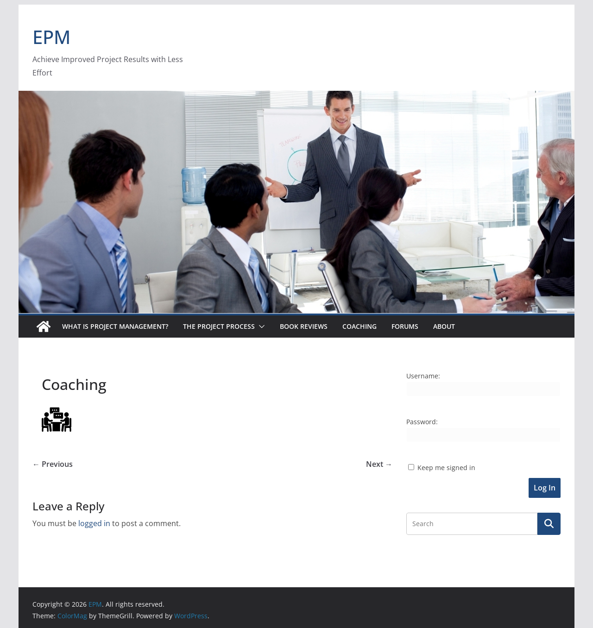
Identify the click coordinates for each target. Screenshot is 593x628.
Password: (422, 421)
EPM (51, 37)
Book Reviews (304, 326)
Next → (379, 464)
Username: (423, 375)
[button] (260, 326)
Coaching (359, 326)
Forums (404, 326)
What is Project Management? (115, 326)
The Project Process (219, 326)
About (444, 326)
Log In (544, 488)
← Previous (52, 464)
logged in (94, 523)
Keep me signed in (446, 467)
